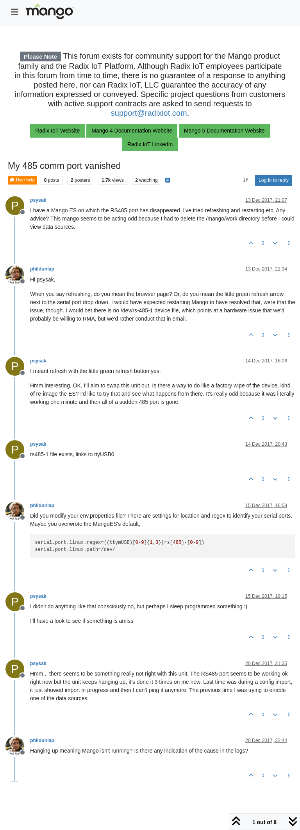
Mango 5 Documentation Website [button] (224, 130)
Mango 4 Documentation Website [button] (131, 130)
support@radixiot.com (149, 113)
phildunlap (42, 269)
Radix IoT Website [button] (57, 130)
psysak (38, 200)
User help (22, 180)
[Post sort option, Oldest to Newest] (245, 180)
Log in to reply (274, 180)
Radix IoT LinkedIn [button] (150, 144)
